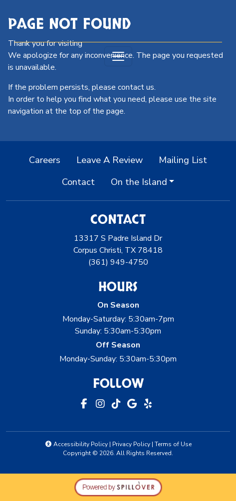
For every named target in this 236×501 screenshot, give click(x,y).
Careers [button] (48, 159)
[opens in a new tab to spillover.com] (118, 486)
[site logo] (118, 22)
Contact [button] (82, 181)
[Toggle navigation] (118, 56)
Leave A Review (113, 159)
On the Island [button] (139, 181)
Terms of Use (173, 444)
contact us (136, 87)
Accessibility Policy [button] (76, 444)
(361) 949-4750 (118, 262)
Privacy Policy (131, 444)
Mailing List (183, 160)
